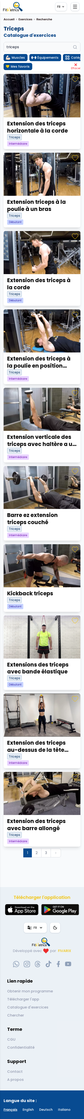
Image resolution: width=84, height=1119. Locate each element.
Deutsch (46, 1109)
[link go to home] (42, 942)
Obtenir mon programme (30, 991)
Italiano (64, 1109)
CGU (11, 1039)
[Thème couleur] (55, 927)
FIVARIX (64, 950)
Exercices (25, 19)
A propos (15, 1079)
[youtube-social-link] (68, 964)
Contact (15, 1071)
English (28, 1109)
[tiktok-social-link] (48, 964)
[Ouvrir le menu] (75, 6)
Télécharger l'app (23, 999)
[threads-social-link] (37, 964)
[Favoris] (75, 79)
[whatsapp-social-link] (16, 964)
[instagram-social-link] (27, 964)
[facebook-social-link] (58, 964)
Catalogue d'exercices (27, 1007)
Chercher (15, 1015)
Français (10, 1109)
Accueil (9, 19)
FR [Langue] (61, 6)
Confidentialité (20, 1047)
